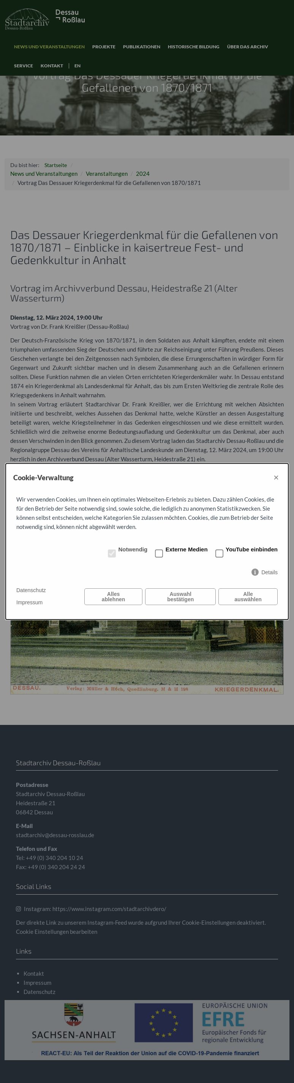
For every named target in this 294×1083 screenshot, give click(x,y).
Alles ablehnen (113, 596)
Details (269, 572)
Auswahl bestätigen (180, 596)
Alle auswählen (248, 596)
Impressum (29, 602)
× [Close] (276, 477)
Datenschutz (31, 590)
